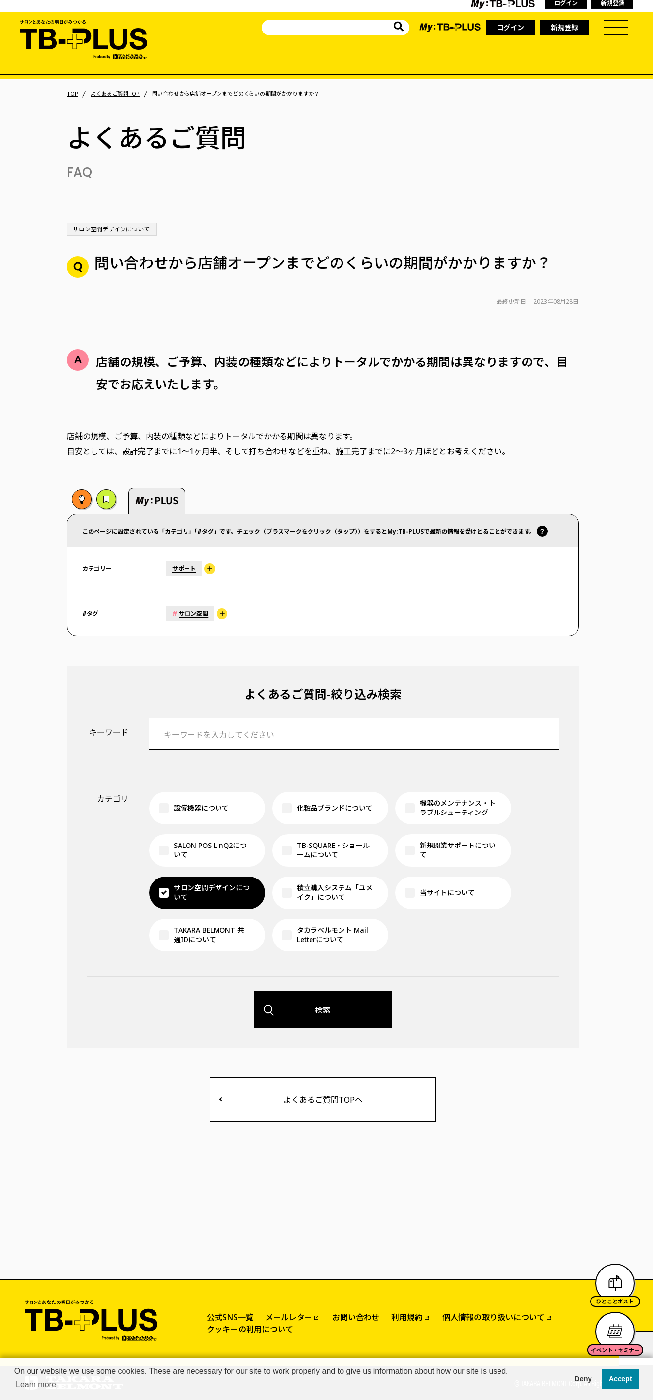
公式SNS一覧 (230, 1317)
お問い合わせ (355, 1317)
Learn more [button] (36, 1384)
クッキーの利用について (250, 1329)
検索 (323, 1010)
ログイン (510, 27)
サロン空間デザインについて (111, 229)
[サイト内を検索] (399, 28)
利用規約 (407, 1317)
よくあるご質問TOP (115, 94)
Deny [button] (582, 1379)
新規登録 (564, 27)
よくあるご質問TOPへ (323, 1099)
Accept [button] (620, 1379)
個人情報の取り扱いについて (493, 1317)
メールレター (288, 1317)
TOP (72, 94)
